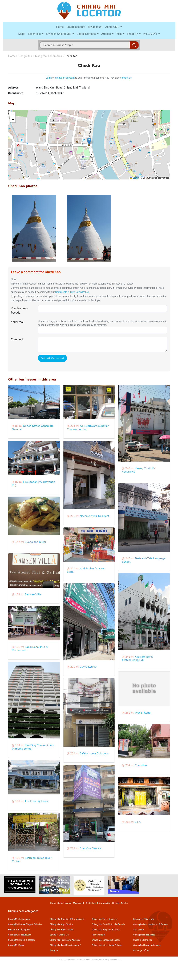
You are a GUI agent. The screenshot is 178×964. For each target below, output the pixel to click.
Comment (17, 339)
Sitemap (115, 903)
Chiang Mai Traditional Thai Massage (67, 919)
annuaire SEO (115, 959)
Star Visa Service (90, 848)
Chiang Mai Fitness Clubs (61, 929)
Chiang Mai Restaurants (19, 919)
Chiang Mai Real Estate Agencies (65, 940)
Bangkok (54, 950)
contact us (126, 77)
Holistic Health (98, 935)
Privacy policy (103, 903)
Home (60, 27)
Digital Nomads (86, 33)
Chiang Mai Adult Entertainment (64, 945)
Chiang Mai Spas (16, 945)
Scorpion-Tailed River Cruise (31, 859)
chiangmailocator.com (72, 959)
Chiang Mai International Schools (107, 945)
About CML (112, 27)
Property (133, 33)
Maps (21, 33)
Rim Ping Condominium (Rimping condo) (33, 746)
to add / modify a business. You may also (97, 77)
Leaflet (134, 178)
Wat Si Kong (143, 713)
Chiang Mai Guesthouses (19, 935)
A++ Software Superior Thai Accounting (88, 427)
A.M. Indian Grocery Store (86, 570)
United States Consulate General (33, 427)
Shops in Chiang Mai (142, 940)
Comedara (141, 765)
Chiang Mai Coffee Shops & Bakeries (25, 924)
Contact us (91, 903)
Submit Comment (52, 358)
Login (49, 77)
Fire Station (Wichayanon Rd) (33, 483)
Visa (119, 33)
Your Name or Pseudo (19, 310)
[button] (89, 141)
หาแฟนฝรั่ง (150, 33)
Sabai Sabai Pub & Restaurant (30, 648)
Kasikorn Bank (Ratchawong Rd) (137, 658)
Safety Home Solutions (94, 753)
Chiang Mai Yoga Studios (61, 924)
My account (95, 27)
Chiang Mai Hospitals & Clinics (106, 929)
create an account (65, 77)
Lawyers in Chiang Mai (143, 919)
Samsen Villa (33, 594)
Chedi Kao (71, 56)
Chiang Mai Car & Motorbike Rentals (108, 924)
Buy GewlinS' (88, 667)
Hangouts (24, 56)
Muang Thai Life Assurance (138, 470)
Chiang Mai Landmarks (47, 56)
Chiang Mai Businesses (144, 935)
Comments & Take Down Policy (72, 292)
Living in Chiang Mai (59, 33)
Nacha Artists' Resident (94, 516)
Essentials (34, 33)
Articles (106, 33)
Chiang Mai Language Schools (106, 940)
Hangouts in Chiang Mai (19, 929)
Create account (75, 27)
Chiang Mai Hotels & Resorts (21, 940)
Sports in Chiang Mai (59, 935)
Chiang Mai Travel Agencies (104, 919)
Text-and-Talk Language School (143, 560)
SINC (138, 822)
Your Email (17, 322)
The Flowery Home (37, 801)
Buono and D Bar (35, 542)
